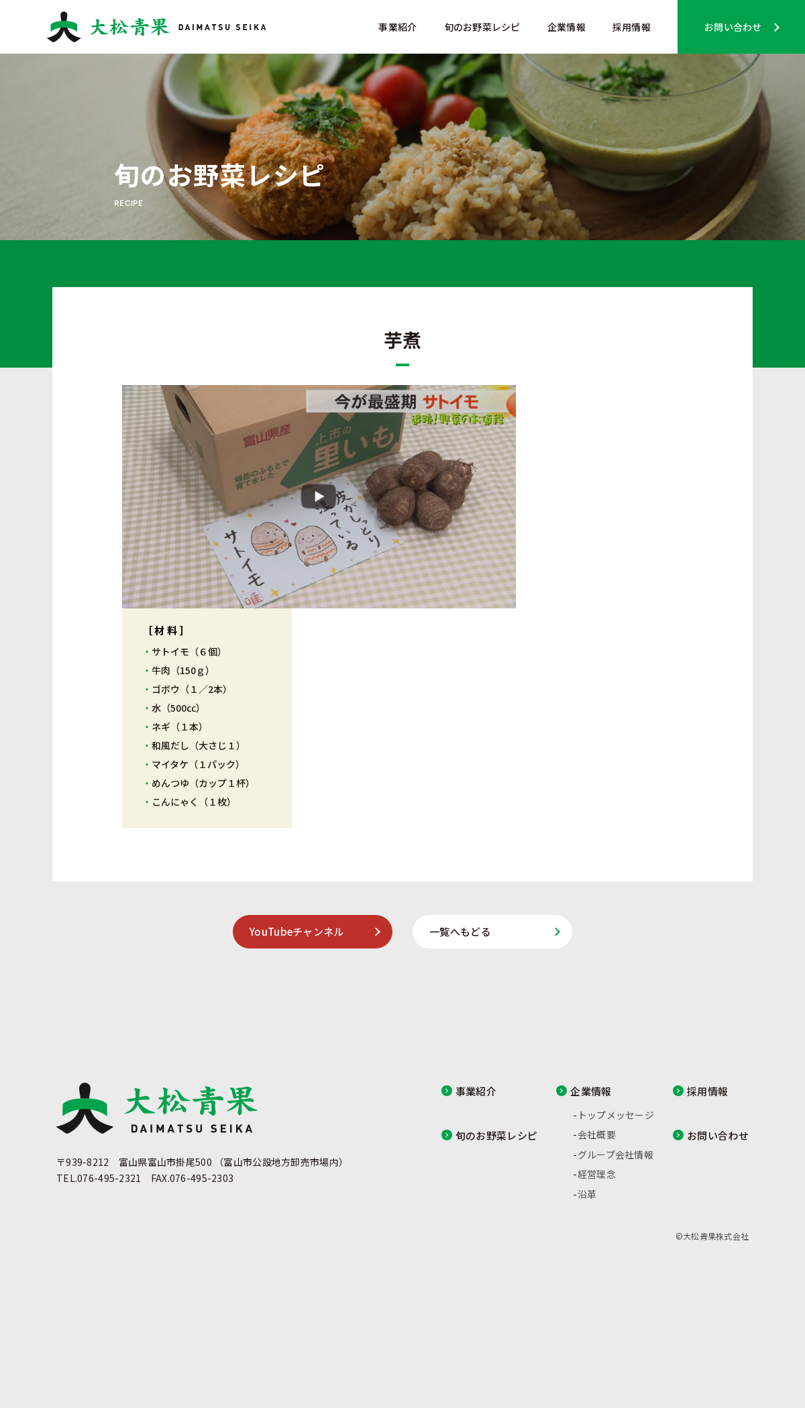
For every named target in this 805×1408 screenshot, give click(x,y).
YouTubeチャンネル (297, 931)
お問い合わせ (733, 27)
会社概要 (597, 1134)
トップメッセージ (616, 1115)
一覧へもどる (460, 931)
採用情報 (631, 27)
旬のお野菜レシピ (482, 27)
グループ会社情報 (615, 1154)
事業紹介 (397, 27)
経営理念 (597, 1174)
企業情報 (566, 27)
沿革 (587, 1194)
